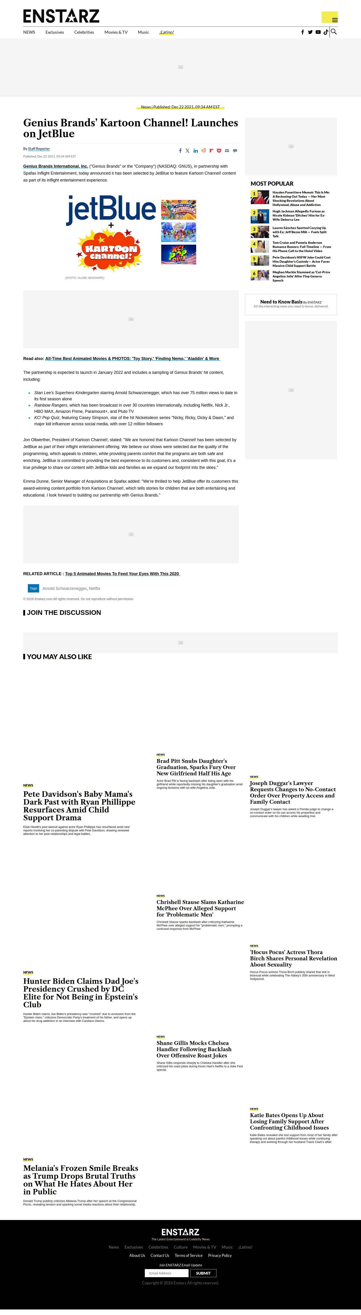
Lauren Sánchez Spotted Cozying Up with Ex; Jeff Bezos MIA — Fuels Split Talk (300, 237)
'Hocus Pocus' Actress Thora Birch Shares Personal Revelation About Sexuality (293, 964)
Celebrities (101, 34)
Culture (181, 1252)
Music (175, 34)
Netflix (94, 594)
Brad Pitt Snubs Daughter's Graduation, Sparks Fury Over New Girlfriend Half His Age (196, 773)
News (146, 112)
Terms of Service (189, 1260)
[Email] (227, 156)
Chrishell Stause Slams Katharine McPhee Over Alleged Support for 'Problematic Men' (200, 914)
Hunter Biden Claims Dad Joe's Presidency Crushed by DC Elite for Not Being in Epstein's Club (81, 998)
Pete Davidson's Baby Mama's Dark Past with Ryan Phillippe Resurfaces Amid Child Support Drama (79, 811)
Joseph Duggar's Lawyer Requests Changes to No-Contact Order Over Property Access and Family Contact (293, 798)
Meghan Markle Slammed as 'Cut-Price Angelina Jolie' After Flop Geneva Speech (301, 282)
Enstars (61, 15)
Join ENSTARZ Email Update (180, 1270)
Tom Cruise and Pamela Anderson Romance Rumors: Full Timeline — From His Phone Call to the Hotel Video (302, 252)
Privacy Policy (220, 1260)
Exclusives (63, 34)
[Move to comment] (235, 156)
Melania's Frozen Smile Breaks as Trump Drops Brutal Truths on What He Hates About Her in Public (80, 1185)
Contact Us (160, 1260)
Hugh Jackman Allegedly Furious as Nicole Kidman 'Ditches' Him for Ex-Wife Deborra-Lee (299, 221)
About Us (137, 1260)
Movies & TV (141, 34)
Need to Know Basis (281, 307)
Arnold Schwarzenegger (65, 594)
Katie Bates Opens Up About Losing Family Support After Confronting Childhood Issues (289, 1127)
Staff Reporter (39, 154)
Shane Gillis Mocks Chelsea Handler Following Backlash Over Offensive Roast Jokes (194, 1055)
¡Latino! (203, 34)
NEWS (31, 34)
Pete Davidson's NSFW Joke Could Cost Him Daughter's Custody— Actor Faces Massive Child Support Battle (302, 267)
